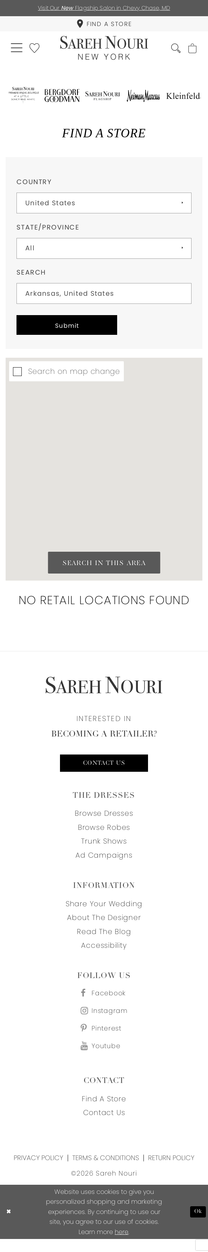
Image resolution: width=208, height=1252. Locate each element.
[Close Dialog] (9, 1225)
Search (31, 276)
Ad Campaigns (104, 863)
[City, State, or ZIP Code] (103, 297)
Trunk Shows (104, 849)
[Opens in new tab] (23, 99)
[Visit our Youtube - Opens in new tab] (104, 1058)
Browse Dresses (104, 821)
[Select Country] (103, 207)
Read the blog (104, 939)
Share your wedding (104, 911)
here (121, 1244)
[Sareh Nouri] (104, 51)
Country (34, 186)
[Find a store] (103, 25)
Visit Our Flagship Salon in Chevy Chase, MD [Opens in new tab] (104, 8)
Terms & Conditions (105, 1171)
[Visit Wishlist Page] (37, 51)
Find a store (104, 1112)
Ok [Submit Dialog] (197, 1224)
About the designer (104, 925)
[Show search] (173, 51)
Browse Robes (104, 835)
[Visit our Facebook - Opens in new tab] (104, 1002)
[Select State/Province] (103, 252)
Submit (72, 331)
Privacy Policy (38, 1171)
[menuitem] (103, 25)
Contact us (104, 770)
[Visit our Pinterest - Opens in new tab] (104, 1039)
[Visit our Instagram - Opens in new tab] (104, 1021)
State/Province (47, 231)
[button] (17, 51)
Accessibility (104, 953)
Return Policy (171, 1171)
